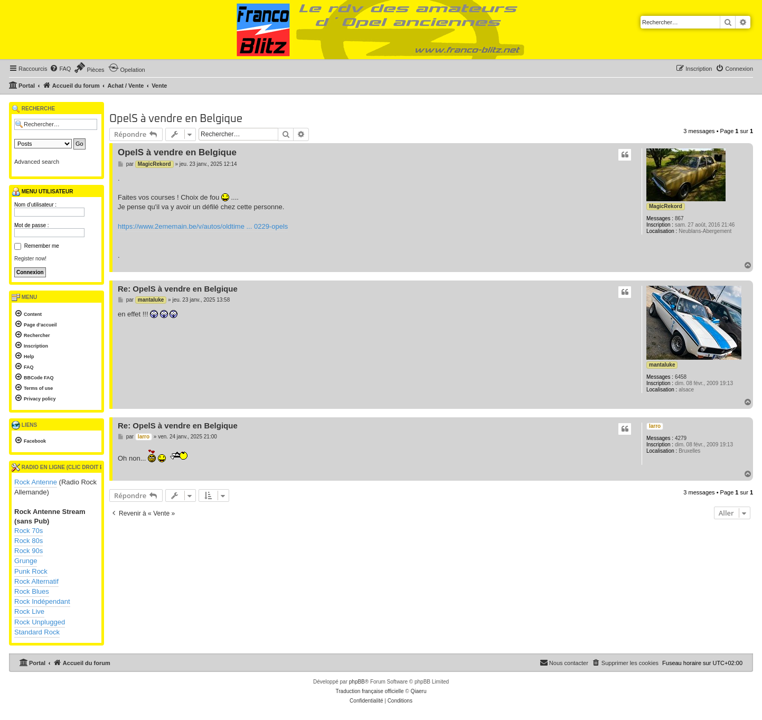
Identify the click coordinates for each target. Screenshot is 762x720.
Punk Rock (31, 571)
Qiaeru (418, 691)
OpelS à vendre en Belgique (175, 119)
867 (679, 218)
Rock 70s (28, 531)
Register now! (30, 258)
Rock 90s (28, 551)
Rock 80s (28, 541)
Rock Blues (31, 591)
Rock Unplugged (39, 622)
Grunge (25, 561)
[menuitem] (60, 68)
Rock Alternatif (36, 581)
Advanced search (36, 161)
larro (655, 426)
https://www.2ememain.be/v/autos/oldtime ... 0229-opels (203, 226)
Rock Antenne (35, 482)
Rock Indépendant (42, 601)
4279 (680, 438)
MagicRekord (665, 206)
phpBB (357, 682)
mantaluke (662, 365)
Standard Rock (37, 632)
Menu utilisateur (42, 192)
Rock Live (29, 611)
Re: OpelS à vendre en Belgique (178, 288)
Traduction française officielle (370, 691)
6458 (680, 377)
